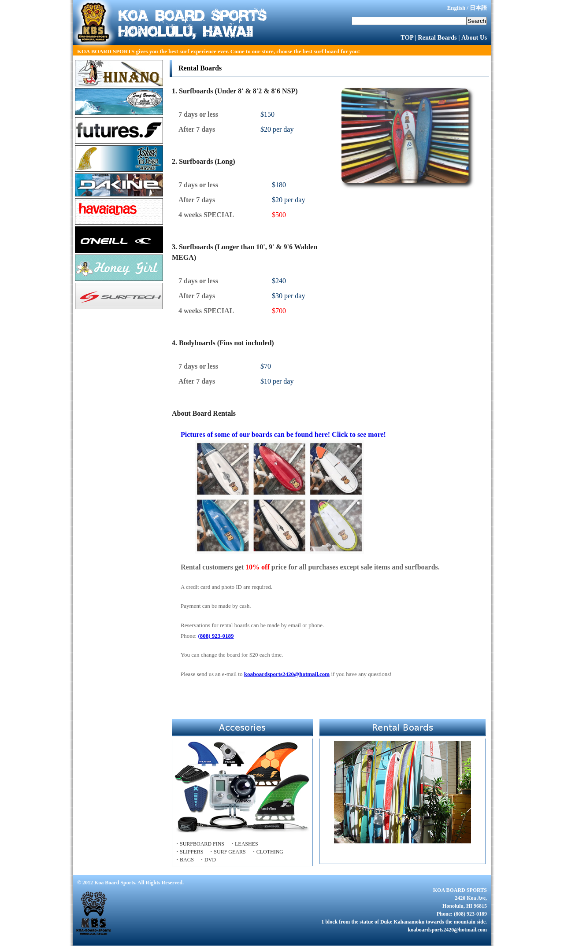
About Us (474, 37)
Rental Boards (437, 37)
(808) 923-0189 (216, 635)
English (456, 8)
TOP (407, 37)
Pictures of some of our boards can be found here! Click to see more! (283, 492)
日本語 (478, 8)
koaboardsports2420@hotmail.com (287, 674)
